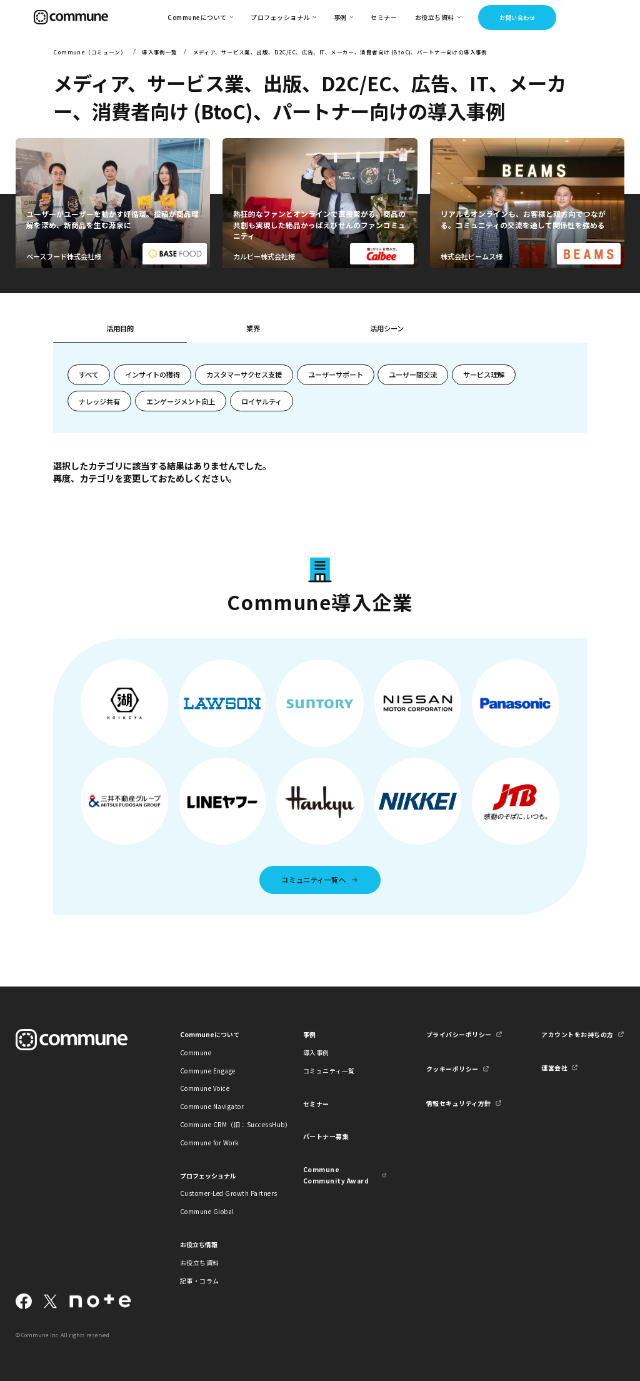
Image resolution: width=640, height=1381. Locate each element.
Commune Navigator (212, 1106)
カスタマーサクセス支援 (244, 374)
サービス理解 (483, 374)
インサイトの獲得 (152, 374)
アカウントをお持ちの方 (577, 1034)
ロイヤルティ (261, 401)
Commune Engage (208, 1070)
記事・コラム (199, 1280)
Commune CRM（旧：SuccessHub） (222, 1124)
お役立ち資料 (199, 1262)
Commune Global (207, 1211)
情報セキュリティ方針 (458, 1103)
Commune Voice (204, 1088)
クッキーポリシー (452, 1068)
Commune (196, 1052)
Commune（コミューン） (89, 52)
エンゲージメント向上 (180, 401)
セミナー (384, 17)
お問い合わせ (517, 17)
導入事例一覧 (160, 52)
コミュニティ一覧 (329, 1070)
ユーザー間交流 (413, 374)
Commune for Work (209, 1142)
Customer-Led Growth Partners (222, 1193)
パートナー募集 (326, 1136)
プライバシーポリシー (459, 1034)
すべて (89, 374)
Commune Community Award (336, 1175)
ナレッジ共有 (99, 401)
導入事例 (316, 1052)
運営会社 (554, 1067)
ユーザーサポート (335, 374)
